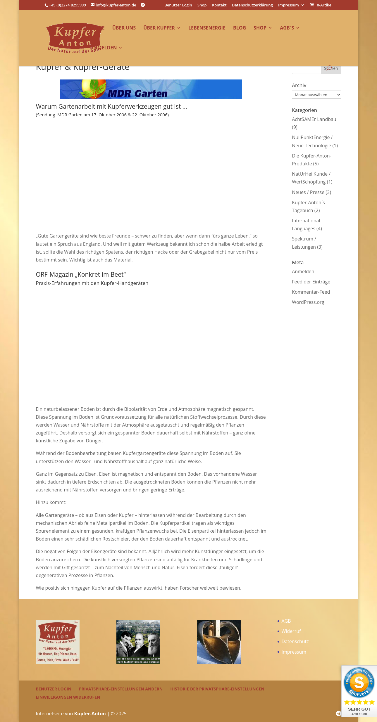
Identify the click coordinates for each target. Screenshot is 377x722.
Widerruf (291, 631)
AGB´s (287, 28)
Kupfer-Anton (90, 713)
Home (97, 28)
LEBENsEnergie (206, 28)
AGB (286, 621)
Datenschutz (295, 641)
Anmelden (103, 48)
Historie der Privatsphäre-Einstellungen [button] (217, 689)
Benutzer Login (178, 5)
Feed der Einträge (311, 281)
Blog (239, 28)
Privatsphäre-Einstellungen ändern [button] (121, 689)
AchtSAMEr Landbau (314, 119)
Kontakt (219, 5)
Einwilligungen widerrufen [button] (68, 697)
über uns (124, 28)
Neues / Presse (308, 192)
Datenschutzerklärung (252, 5)
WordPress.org (308, 302)
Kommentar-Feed (311, 292)
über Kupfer (159, 28)
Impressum (288, 5)
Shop (201, 5)
